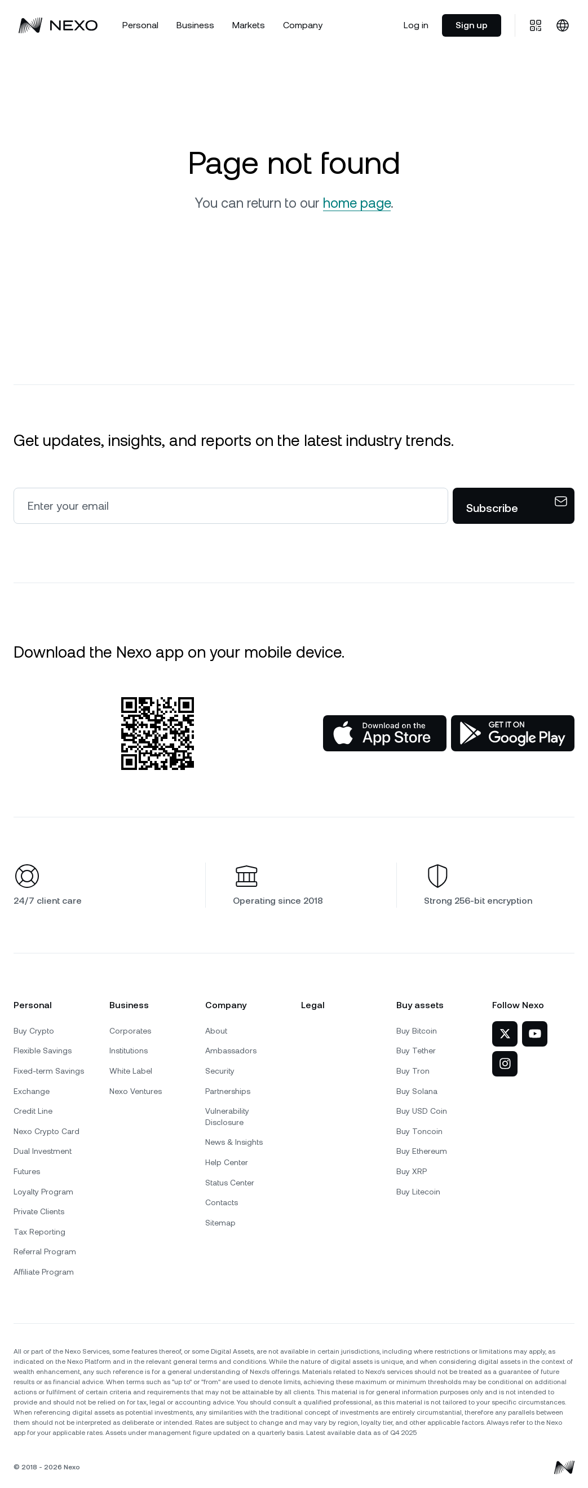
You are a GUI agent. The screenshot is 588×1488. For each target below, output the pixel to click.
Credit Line (33, 1110)
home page (357, 203)
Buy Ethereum (421, 1151)
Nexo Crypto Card (46, 1131)
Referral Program (45, 1251)
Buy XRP (411, 1171)
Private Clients (39, 1211)
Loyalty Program (43, 1191)
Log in (416, 25)
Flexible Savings (43, 1050)
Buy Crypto (34, 1030)
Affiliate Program (44, 1271)
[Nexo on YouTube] (534, 1034)
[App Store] (384, 733)
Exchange (32, 1091)
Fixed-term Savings (49, 1070)
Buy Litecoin (418, 1191)
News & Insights (234, 1141)
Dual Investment (43, 1151)
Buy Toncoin (419, 1131)
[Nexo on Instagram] (505, 1063)
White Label (130, 1070)
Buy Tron (413, 1070)
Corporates (130, 1030)
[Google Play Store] (512, 733)
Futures (27, 1171)
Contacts (221, 1202)
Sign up (472, 25)
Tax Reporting (39, 1231)
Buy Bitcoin (416, 1030)
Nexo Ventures (135, 1091)
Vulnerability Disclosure (227, 1116)
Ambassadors (231, 1050)
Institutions (128, 1050)
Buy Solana (416, 1091)
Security (220, 1070)
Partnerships (227, 1091)
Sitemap (220, 1222)
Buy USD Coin (421, 1110)
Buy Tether (416, 1050)
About (216, 1030)
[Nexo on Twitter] (505, 1034)
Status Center (229, 1182)
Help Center (226, 1162)
